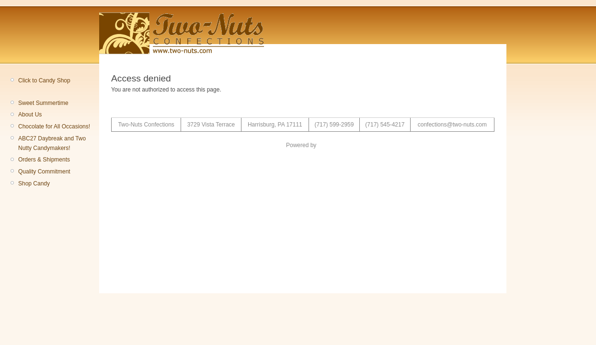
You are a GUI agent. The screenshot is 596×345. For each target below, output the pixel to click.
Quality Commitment (44, 171)
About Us (30, 114)
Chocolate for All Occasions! (54, 126)
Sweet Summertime (43, 103)
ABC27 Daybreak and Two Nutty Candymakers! (52, 143)
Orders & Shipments (44, 159)
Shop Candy (34, 183)
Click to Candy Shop (44, 80)
